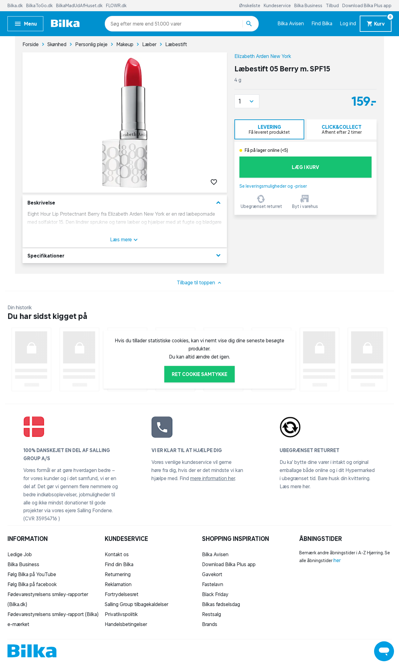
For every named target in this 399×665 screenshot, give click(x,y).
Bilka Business (308, 5)
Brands (209, 624)
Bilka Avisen (290, 23)
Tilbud (333, 5)
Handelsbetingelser (126, 624)
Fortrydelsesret (121, 594)
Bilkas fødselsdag (221, 604)
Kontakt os (117, 554)
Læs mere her (295, 486)
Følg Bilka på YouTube (31, 574)
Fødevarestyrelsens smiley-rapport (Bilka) (53, 614)
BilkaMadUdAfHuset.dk (79, 5)
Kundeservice (278, 5)
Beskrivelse (124, 203)
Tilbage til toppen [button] (200, 283)
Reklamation (118, 584)
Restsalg (211, 614)
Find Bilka (321, 23)
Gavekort (212, 574)
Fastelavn (212, 584)
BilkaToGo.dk (40, 5)
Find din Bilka (119, 564)
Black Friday (215, 594)
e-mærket (18, 624)
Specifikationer (124, 255)
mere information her (212, 478)
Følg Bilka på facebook (32, 584)
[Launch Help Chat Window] (384, 651)
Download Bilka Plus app (367, 5)
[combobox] (122, 23)
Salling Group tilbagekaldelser (136, 604)
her (337, 560)
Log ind (348, 23)
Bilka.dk (15, 5)
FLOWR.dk (116, 5)
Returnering (118, 574)
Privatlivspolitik (121, 614)
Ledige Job (19, 554)
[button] (247, 101)
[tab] (269, 129)
